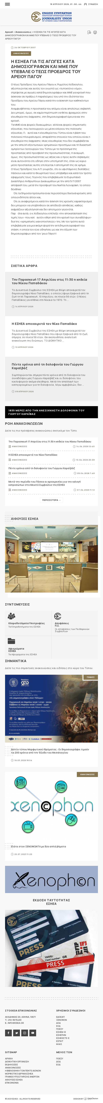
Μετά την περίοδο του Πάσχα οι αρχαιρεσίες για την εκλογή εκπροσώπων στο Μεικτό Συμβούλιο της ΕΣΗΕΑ (44, 483)
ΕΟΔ (58, 1026)
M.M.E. (59, 1044)
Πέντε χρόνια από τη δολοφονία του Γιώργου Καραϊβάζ (47, 366)
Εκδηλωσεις (11, 1064)
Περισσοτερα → (51, 500)
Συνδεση (93, 4)
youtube (32, 1033)
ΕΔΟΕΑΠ (60, 1016)
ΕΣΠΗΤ (59, 1041)
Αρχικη (9, 1058)
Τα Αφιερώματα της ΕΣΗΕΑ (22, 651)
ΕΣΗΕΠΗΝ (61, 1035)
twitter (16, 1033)
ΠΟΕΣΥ (59, 1029)
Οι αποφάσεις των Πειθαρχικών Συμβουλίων (75, 627)
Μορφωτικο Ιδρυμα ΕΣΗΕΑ (19, 1073)
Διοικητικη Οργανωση (17, 1061)
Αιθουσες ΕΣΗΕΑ (24, 519)
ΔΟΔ (58, 1023)
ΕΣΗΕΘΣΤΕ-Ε (62, 1038)
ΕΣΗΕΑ (51, 17)
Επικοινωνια (12, 1082)
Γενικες (91, 677)
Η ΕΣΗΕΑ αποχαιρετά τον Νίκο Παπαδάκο (44, 324)
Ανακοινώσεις (23, 31)
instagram (24, 1033)
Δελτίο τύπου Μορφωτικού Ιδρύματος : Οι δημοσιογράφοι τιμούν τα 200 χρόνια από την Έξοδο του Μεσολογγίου (50, 751)
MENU (7, 4)
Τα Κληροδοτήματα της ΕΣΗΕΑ (26, 625)
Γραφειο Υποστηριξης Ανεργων (22, 1076)
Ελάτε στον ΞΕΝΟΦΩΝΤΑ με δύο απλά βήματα (38, 846)
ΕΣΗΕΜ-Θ (61, 1032)
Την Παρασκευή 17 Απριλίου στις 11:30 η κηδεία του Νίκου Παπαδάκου (49, 281)
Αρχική (9, 31)
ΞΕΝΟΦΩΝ (61, 1020)
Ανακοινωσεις (21, 53)
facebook (8, 1033)
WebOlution (91, 1098)
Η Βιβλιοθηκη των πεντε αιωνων (23, 1070)
